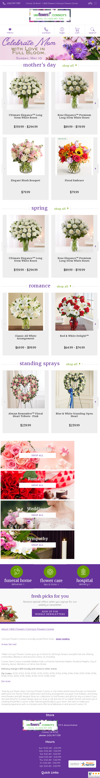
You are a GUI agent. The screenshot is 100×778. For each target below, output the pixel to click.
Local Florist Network (44, 776)
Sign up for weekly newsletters (50, 553)
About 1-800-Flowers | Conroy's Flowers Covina (27, 569)
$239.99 (25, 425)
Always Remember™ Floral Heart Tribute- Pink (25, 415)
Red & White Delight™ (74, 335)
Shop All (68, 65)
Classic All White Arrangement (25, 337)
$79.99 (25, 192)
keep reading (63, 579)
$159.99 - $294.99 (26, 127)
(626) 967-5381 (13, 3)
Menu (10, 32)
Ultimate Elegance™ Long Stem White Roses (25, 116)
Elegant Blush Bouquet (25, 180)
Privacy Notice (25, 776)
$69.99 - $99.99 (25, 347)
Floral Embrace (74, 180)
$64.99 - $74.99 (74, 347)
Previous (4, 103)
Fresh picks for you (50, 540)
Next (96, 103)
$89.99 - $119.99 (74, 127)
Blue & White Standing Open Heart (74, 415)
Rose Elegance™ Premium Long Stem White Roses (74, 116)
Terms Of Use (10, 776)
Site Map (60, 776)
